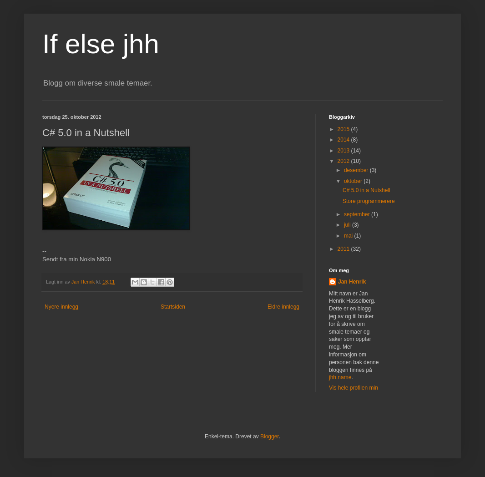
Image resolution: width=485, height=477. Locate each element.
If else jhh (100, 44)
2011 (344, 249)
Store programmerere (369, 201)
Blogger (269, 436)
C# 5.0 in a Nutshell (366, 190)
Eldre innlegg (283, 307)
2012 (344, 161)
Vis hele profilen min (353, 388)
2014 (344, 140)
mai (349, 236)
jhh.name (340, 377)
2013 (344, 150)
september (357, 214)
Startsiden (173, 307)
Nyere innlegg (61, 307)
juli (348, 225)
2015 (344, 129)
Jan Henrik (352, 282)
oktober (354, 181)
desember (357, 170)
